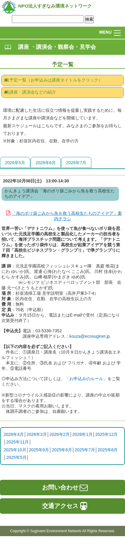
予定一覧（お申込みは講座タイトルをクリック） (53, 80)
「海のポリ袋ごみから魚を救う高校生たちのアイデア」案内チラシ (62, 215)
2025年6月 (108, 449)
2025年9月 (39, 449)
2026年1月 (82, 434)
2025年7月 (85, 449)
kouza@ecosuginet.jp (89, 336)
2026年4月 (14, 434)
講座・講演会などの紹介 (30, 92)
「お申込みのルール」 (86, 378)
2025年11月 (17, 442)
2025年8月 (62, 449)
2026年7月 (76, 162)
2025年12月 (106, 434)
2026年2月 (59, 434)
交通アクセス (65, 506)
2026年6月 (46, 162)
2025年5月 (16, 457)
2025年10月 (15, 449)
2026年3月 (37, 434)
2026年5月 (15, 162)
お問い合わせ (65, 487)
